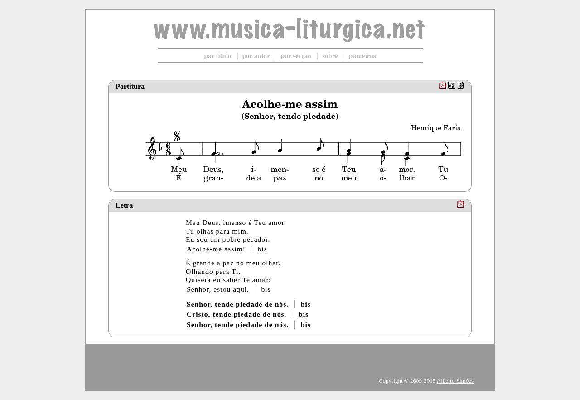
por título (217, 55)
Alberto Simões (455, 380)
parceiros (362, 55)
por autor (256, 55)
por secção (296, 55)
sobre (330, 55)
